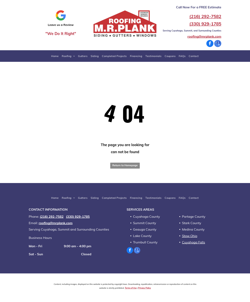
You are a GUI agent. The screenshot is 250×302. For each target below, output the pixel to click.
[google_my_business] (217, 44)
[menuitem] (55, 56)
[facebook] (209, 44)
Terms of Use (131, 288)
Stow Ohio (189, 236)
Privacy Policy (144, 288)
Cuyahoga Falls (193, 242)
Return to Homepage (125, 165)
